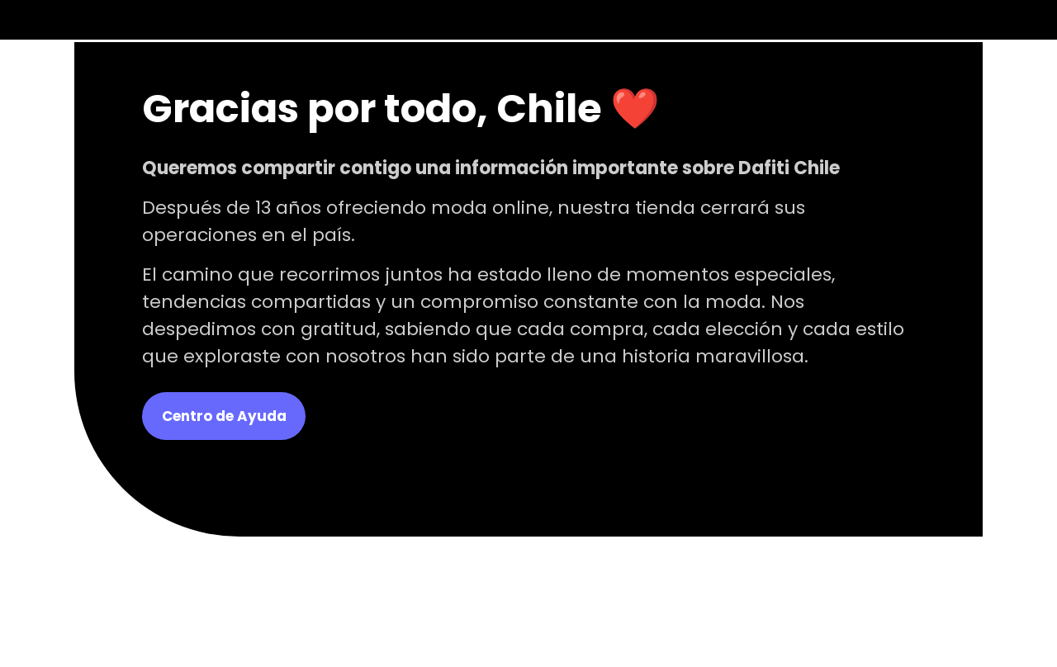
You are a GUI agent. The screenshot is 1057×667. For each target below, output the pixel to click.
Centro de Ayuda (224, 416)
